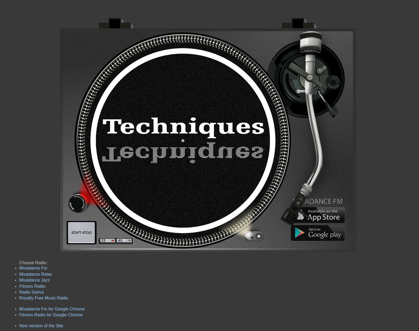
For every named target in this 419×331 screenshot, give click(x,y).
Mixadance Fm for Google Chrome (52, 309)
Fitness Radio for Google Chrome (51, 315)
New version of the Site (41, 326)
